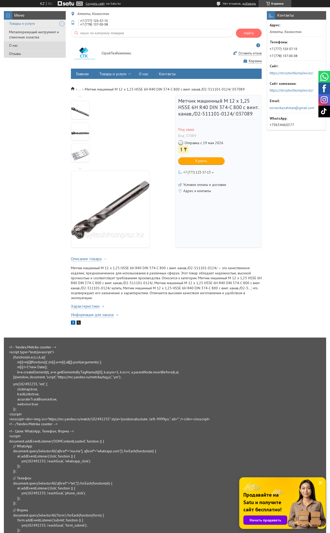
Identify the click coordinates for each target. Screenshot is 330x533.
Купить (201, 160)
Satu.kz (187, 523)
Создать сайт (95, 3)
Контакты (167, 74)
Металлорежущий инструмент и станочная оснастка (34, 34)
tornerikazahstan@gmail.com (292, 107)
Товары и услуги (22, 23)
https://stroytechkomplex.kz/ (291, 73)
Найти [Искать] (249, 33)
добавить (249, 3)
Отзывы (15, 53)
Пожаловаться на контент (183, 528)
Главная (82, 74)
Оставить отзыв (250, 53)
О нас (13, 45)
